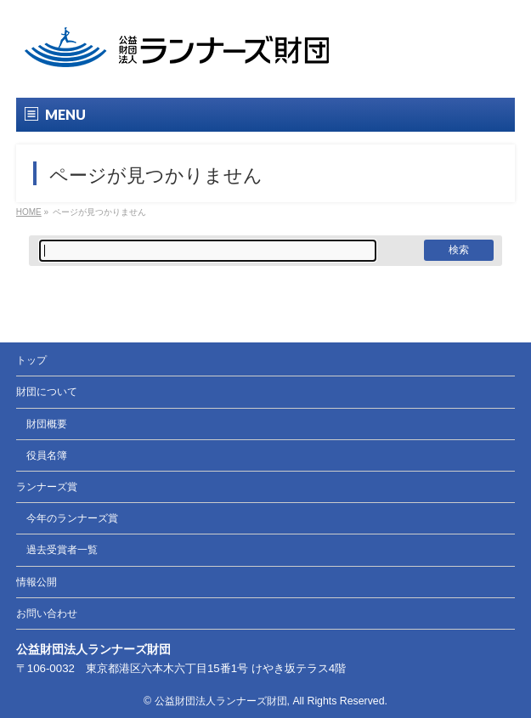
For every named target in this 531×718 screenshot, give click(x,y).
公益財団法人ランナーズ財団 (221, 701)
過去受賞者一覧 (62, 550)
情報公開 (36, 582)
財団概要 (46, 424)
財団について (46, 392)
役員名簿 (46, 455)
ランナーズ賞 (46, 487)
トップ (31, 360)
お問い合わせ (46, 613)
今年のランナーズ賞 (72, 518)
